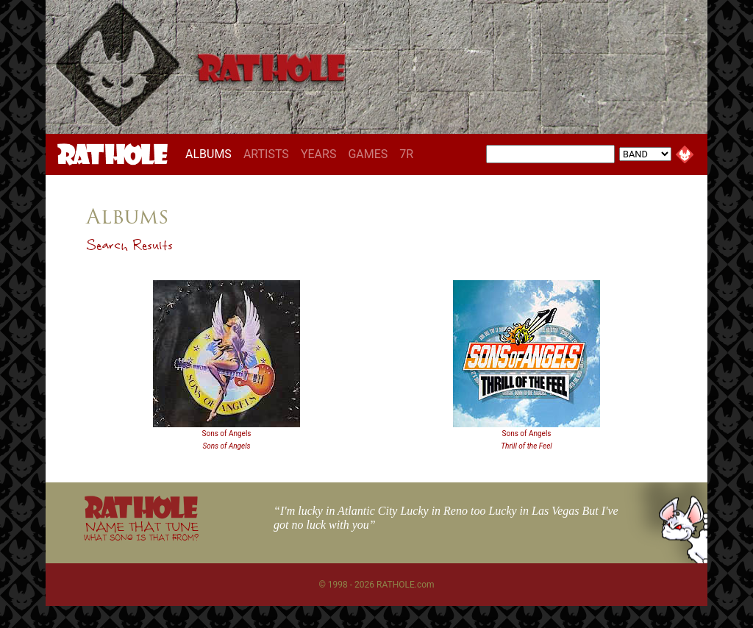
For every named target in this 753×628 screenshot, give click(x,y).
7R (406, 154)
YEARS (319, 154)
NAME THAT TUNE (141, 530)
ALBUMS (211, 153)
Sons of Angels (226, 433)
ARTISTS (266, 154)
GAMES (368, 154)
